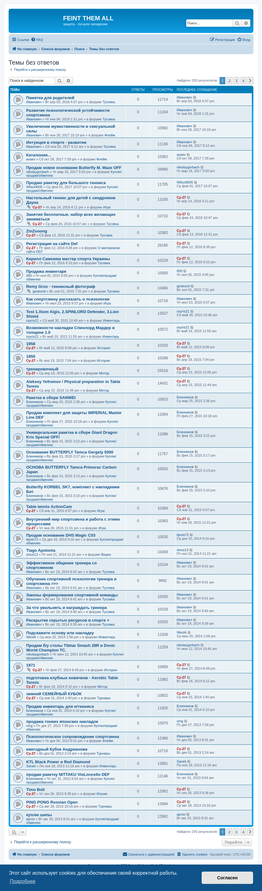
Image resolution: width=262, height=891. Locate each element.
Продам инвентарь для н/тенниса (60, 706)
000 (29, 275)
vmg (29, 726)
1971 (30, 665)
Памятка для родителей (50, 97)
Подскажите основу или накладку (60, 633)
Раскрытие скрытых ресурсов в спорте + (67, 620)
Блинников (34, 402)
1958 (30, 343)
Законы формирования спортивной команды (72, 595)
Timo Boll (35, 789)
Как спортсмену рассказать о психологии (68, 299)
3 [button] (236, 80)
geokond (39, 291)
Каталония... (38, 155)
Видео (106, 554)
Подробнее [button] (22, 881)
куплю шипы (39, 814)
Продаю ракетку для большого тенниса (66, 182)
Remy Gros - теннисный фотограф (60, 286)
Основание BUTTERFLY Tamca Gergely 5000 (69, 452)
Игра (107, 207)
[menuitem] (37, 39)
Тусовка (109, 102)
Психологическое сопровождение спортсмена (72, 736)
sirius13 (32, 554)
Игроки (101, 794)
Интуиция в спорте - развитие (56, 142)
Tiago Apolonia (40, 550)
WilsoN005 (34, 187)
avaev (30, 159)
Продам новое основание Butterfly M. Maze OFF (74, 167)
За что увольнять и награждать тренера (66, 607)
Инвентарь (111, 320)
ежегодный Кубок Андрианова (56, 749)
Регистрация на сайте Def (52, 243)
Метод (104, 373)
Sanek (31, 766)
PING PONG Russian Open (52, 802)
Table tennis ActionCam (49, 506)
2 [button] (229, 80)
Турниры (104, 698)
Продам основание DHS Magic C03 (60, 535)
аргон (30, 819)
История (103, 348)
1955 (30, 356)
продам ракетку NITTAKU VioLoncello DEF (68, 774)
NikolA (31, 637)
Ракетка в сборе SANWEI (51, 397)
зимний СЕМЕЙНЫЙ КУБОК (54, 693)
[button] (250, 80)
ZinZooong (36, 231)
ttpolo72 (32, 539)
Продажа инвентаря (46, 271)
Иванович (34, 102)
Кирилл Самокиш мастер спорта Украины (68, 258)
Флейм (109, 135)
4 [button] (243, 80)
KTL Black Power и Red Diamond (58, 762)
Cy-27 (37, 207)
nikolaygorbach (37, 172)
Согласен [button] (227, 877)
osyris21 (32, 320)
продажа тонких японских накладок (62, 721)
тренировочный (42, 369)
